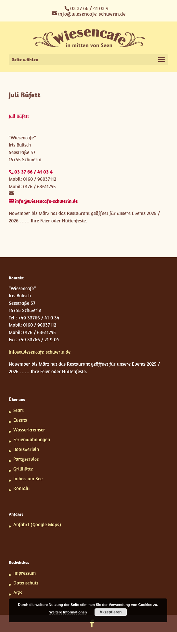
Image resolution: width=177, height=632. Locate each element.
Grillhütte (23, 469)
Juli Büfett (19, 116)
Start (18, 410)
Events (20, 420)
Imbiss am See (28, 478)
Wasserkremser (29, 430)
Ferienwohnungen (31, 439)
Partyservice (26, 459)
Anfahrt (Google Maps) (37, 524)
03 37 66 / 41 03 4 (89, 8)
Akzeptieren (111, 612)
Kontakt (21, 488)
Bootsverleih (26, 449)
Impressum (24, 573)
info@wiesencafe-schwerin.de (39, 352)
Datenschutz (25, 583)
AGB (17, 592)
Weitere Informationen (68, 612)
